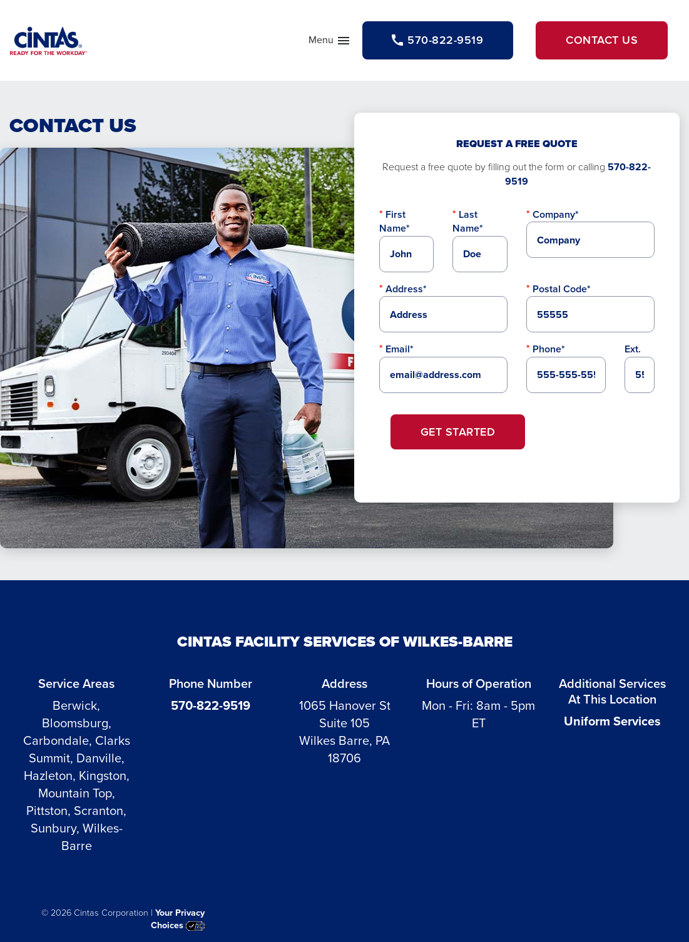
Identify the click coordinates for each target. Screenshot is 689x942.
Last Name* (467, 221)
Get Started (458, 432)
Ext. (633, 349)
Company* (556, 214)
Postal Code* (562, 289)
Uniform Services (612, 721)
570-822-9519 (210, 705)
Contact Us (602, 40)
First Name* (394, 221)
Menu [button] (330, 43)
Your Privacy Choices (178, 919)
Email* (399, 349)
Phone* (549, 349)
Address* (406, 289)
